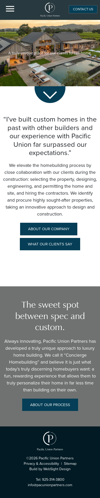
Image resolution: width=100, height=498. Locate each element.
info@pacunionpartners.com (50, 485)
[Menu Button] (10, 9)
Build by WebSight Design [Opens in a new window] (50, 469)
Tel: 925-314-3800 (50, 479)
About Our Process (50, 405)
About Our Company (48, 229)
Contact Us (83, 9)
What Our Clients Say (50, 244)
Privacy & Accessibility (41, 463)
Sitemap (70, 463)
